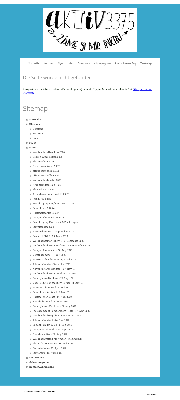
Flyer (60, 63)
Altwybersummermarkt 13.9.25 (51, 194)
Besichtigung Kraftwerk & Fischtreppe (55, 222)
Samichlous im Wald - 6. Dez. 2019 (52, 324)
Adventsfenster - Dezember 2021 (51, 264)
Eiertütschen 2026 (43, 161)
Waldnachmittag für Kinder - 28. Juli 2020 (57, 315)
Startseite (33, 63)
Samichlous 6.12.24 (44, 208)
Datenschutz (40, 391)
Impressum (29, 391)
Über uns (48, 63)
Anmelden (151, 394)
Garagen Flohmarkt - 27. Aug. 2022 (53, 250)
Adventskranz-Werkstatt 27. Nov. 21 (54, 268)
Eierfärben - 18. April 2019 (47, 352)
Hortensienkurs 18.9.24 (46, 212)
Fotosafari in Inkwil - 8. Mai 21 (50, 287)
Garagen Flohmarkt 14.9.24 (48, 217)
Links (36, 138)
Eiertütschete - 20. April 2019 (49, 348)
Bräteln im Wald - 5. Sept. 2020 (50, 301)
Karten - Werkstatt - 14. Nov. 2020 (52, 296)
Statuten (38, 133)
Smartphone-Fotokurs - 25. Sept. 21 (53, 278)
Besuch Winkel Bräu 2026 (47, 156)
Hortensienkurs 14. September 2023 (53, 231)
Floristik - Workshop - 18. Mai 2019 (53, 343)
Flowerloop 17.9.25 (43, 189)
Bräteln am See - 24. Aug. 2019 (50, 334)
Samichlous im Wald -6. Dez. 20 (51, 292)
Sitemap (51, 391)
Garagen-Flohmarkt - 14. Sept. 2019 (53, 329)
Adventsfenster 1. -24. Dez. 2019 (51, 320)
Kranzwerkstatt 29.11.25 (47, 184)
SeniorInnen (84, 63)
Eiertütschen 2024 (43, 226)
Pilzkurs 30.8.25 (42, 198)
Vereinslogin (146, 63)
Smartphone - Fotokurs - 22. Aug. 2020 (54, 306)
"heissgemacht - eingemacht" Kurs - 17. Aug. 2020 (61, 310)
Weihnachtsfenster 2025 (47, 180)
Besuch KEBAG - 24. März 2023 (50, 236)
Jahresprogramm (102, 63)
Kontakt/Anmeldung (125, 63)
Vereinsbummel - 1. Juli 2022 (49, 254)
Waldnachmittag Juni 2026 (49, 152)
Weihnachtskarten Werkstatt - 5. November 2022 (61, 245)
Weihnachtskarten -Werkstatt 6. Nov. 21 (56, 273)
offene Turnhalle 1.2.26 (46, 175)
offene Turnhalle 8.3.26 (46, 170)
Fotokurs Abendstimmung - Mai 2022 (54, 259)
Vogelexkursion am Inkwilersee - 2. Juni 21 (58, 282)
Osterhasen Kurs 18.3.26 (46, 166)
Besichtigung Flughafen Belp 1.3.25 (53, 203)
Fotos (70, 63)
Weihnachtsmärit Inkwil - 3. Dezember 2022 (58, 240)
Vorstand (38, 128)
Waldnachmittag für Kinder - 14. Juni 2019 (57, 338)
